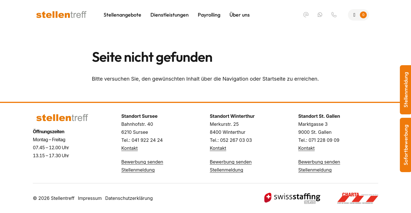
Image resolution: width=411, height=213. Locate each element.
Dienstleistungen (169, 14)
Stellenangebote (122, 14)
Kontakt (129, 148)
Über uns (239, 14)
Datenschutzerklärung (129, 198)
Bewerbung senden (142, 162)
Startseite (273, 79)
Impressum (90, 198)
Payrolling (209, 14)
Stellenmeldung (138, 170)
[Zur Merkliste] (358, 15)
